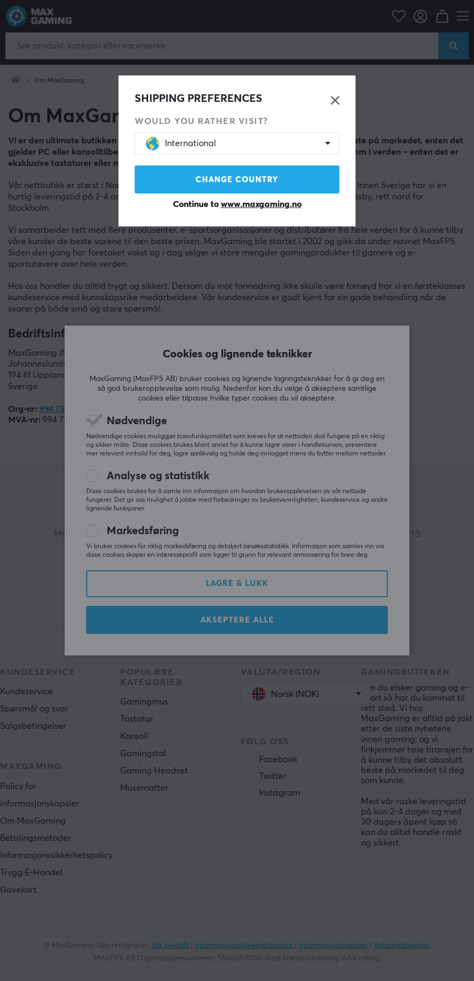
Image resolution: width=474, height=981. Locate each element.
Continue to (237, 204)
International (181, 143)
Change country (237, 180)
